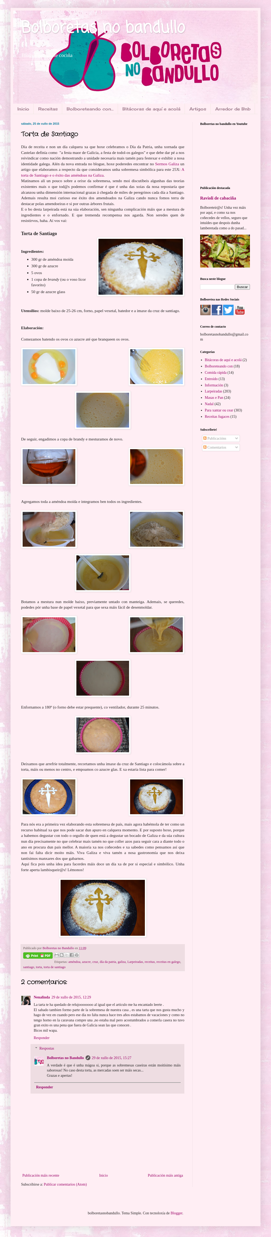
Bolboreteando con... (90, 108)
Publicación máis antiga (165, 1175)
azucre (86, 962)
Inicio (23, 108)
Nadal (209, 404)
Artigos (197, 108)
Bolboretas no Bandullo (65, 1058)
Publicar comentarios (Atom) (65, 1184)
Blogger (176, 1213)
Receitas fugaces (217, 417)
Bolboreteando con (219, 366)
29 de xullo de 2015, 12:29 (71, 997)
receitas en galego (168, 962)
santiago (28, 967)
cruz (95, 962)
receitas (150, 962)
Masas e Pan (214, 398)
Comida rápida (216, 373)
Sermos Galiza (167, 164)
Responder (42, 1038)
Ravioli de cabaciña (218, 198)
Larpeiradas (135, 962)
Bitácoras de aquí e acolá (151, 108)
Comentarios (214, 447)
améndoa (74, 962)
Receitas (48, 108)
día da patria (108, 962)
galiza (122, 962)
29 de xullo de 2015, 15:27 (111, 1058)
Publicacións (214, 438)
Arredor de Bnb (232, 108)
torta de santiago (55, 967)
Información (214, 385)
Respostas (46, 1048)
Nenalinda (42, 997)
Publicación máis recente (40, 1175)
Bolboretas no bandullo (103, 28)
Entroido (211, 379)
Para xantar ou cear (219, 410)
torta (39, 967)
